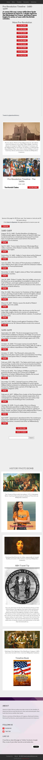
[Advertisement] (22, 86)
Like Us (6, 736)
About (16, 756)
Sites (13, 2)
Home (8, 2)
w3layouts (25, 758)
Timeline (19, 2)
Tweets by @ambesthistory (11, 115)
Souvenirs (26, 2)
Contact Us (9, 756)
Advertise (33, 2)
